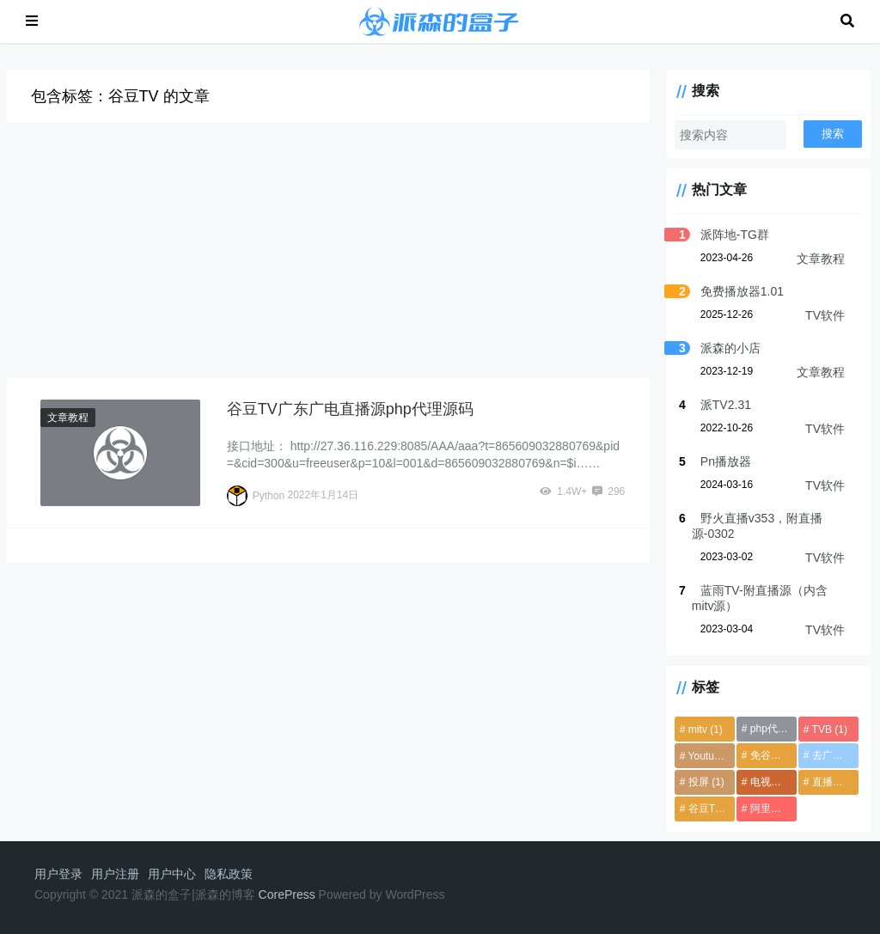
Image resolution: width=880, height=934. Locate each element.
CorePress (287, 894)
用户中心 (172, 874)
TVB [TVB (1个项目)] (824, 729)
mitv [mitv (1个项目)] (692, 729)
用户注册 (115, 874)
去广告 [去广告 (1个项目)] (830, 755)
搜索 (833, 133)
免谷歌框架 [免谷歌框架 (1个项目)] (766, 755)
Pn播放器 (712, 461)
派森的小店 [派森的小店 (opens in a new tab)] (717, 348)
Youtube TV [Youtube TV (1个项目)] (700, 756)
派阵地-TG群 (721, 234)
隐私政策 (229, 874)
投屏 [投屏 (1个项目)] (693, 782)
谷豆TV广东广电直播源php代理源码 (353, 409)
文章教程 (70, 418)
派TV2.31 (712, 405)
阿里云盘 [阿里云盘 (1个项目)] (766, 809)
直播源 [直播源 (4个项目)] (830, 782)
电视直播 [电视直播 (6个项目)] (766, 782)
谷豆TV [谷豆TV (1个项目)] (699, 809)
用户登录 (58, 874)
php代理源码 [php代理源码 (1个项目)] (766, 729)
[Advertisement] (334, 251)
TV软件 (825, 315)
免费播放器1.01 (728, 291)
